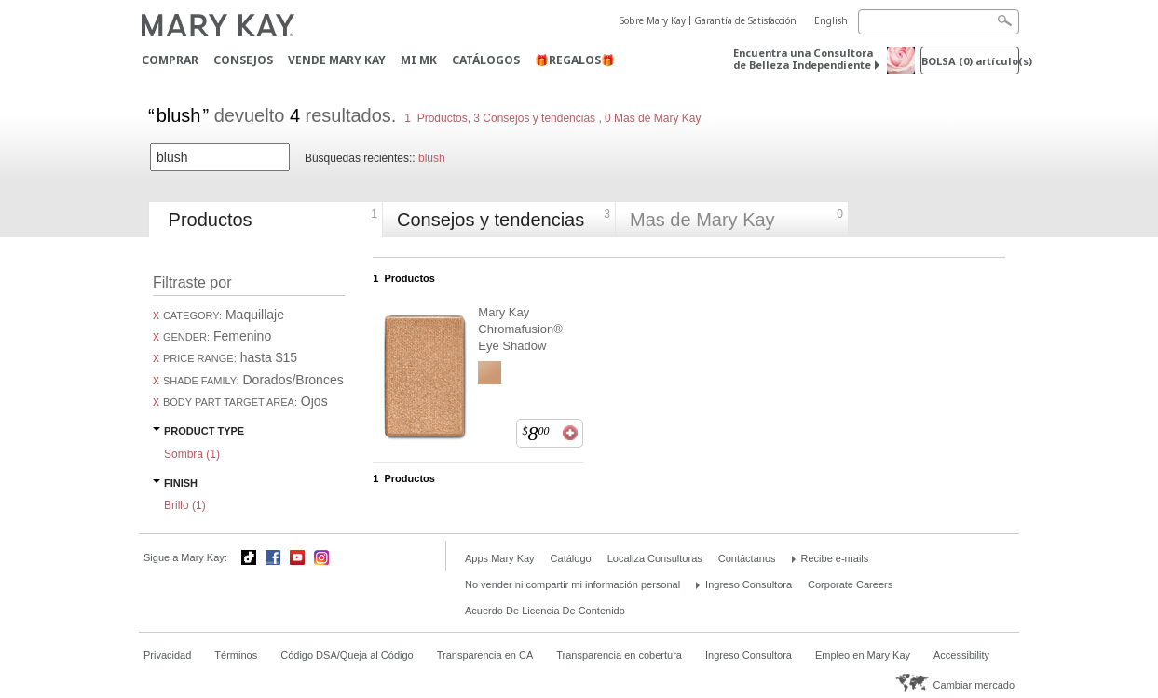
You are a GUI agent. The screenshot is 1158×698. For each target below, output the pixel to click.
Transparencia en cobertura (619, 655)
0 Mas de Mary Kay (652, 118)
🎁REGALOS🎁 (575, 60)
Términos (235, 655)
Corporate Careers (850, 584)
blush (431, 158)
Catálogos (486, 60)
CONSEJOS (243, 60)
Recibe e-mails (835, 558)
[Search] (938, 21)
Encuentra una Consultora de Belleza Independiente (803, 59)
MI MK (419, 60)
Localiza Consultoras (654, 558)
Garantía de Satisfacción (745, 20)
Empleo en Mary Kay (862, 655)
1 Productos (435, 118)
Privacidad (167, 655)
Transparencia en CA (485, 655)
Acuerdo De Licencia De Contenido (545, 610)
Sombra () (192, 454)
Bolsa (970, 61)
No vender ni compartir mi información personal (572, 584)
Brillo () (185, 505)
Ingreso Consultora (748, 584)
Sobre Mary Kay (653, 20)
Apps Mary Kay (500, 558)
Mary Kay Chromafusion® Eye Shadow (520, 329)
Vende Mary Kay (337, 60)
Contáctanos (747, 558)
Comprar (170, 60)
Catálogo (571, 558)
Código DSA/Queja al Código (346, 655)
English (831, 20)
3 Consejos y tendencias (534, 118)
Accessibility (961, 655)
